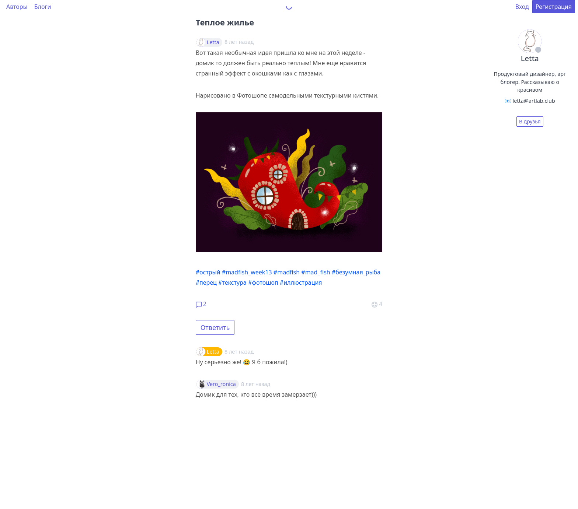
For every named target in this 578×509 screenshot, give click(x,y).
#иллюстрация (301, 282)
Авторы (17, 7)
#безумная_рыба (356, 272)
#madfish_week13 (247, 272)
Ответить (215, 327)
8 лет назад (239, 351)
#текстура (232, 282)
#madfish (287, 272)
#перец (206, 282)
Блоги (42, 7)
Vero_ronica (221, 384)
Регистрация (554, 7)
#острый (208, 272)
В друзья (530, 121)
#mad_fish (315, 272)
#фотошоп (263, 282)
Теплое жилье (225, 22)
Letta (213, 42)
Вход (522, 7)
